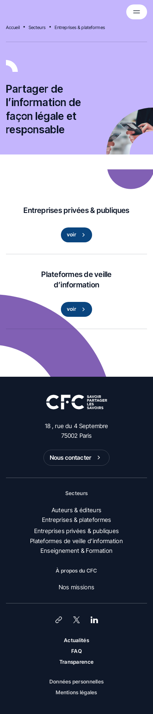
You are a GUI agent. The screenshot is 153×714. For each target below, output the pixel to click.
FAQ (76, 651)
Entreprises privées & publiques (76, 531)
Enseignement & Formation (76, 550)
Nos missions (77, 587)
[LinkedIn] (94, 619)
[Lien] (58, 619)
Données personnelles (76, 681)
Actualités (76, 640)
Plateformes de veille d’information (76, 541)
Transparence (76, 662)
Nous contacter (76, 457)
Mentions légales (76, 692)
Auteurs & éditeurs (77, 510)
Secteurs (37, 27)
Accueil (13, 27)
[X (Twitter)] (76, 619)
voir (77, 234)
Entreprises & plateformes (80, 27)
